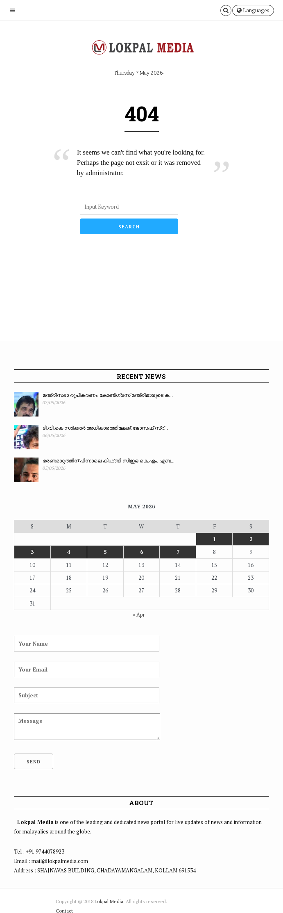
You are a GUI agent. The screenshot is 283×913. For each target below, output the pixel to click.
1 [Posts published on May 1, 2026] (214, 539)
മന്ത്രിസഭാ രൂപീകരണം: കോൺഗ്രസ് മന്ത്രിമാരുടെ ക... (108, 395)
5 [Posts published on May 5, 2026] (105, 552)
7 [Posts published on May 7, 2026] (178, 552)
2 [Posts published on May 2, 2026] (250, 539)
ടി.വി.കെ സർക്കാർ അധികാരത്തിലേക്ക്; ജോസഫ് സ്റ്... (105, 427)
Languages (253, 10)
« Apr (139, 614)
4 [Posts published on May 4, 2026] (68, 552)
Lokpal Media (109, 901)
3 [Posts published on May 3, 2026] (32, 552)
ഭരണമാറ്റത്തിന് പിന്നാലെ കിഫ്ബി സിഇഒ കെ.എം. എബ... (108, 460)
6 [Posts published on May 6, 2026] (141, 552)
